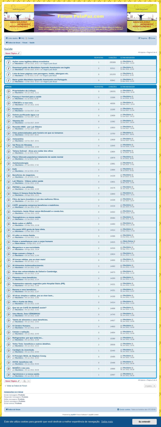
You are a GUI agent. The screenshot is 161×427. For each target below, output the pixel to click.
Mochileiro (19, 63)
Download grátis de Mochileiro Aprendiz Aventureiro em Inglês (41, 67)
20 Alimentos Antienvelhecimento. (28, 265)
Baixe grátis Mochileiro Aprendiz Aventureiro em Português (39, 80)
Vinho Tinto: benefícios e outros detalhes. (31, 344)
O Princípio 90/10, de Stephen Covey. (29, 356)
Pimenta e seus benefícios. (24, 277)
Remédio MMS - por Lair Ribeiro (27, 127)
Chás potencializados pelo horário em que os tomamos (37, 133)
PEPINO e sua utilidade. (23, 187)
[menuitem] (21, 38)
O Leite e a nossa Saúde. (23, 235)
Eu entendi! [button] (144, 422)
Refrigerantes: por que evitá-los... (27, 338)
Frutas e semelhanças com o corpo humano (32, 241)
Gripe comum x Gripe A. (23, 253)
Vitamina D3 (17, 121)
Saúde (8, 49)
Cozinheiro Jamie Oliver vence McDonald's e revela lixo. (38, 211)
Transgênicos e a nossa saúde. (26, 217)
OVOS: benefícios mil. (22, 362)
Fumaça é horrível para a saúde (26, 97)
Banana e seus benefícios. (24, 289)
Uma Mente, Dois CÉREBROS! (26, 314)
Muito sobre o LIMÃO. (22, 223)
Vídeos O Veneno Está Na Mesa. (27, 193)
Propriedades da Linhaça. (24, 91)
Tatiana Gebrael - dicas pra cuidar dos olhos (32, 151)
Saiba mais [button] (107, 421)
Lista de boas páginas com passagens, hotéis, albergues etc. (40, 73)
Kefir (14, 169)
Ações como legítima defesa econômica (30, 61)
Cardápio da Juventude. (23, 350)
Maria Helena (20, 243)
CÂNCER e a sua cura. (22, 103)
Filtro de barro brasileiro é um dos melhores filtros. (35, 199)
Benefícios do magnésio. (23, 175)
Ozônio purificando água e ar (25, 115)
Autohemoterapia (20, 163)
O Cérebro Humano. (21, 326)
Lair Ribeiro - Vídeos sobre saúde (27, 181)
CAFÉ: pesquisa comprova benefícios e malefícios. (35, 205)
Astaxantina (17, 139)
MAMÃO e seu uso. (21, 368)
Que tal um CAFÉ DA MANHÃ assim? (29, 308)
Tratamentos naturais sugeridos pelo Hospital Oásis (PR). (38, 283)
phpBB (73, 415)
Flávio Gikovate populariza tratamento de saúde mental (37, 157)
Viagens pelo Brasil (50, 63)
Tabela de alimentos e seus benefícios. (30, 320)
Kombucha (17, 109)
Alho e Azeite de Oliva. (22, 302)
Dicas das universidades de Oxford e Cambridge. (34, 271)
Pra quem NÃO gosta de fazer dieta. (28, 229)
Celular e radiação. (21, 332)
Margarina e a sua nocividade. (26, 247)
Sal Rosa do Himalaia (22, 145)
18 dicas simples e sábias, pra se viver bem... (33, 296)
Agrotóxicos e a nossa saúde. (26, 374)
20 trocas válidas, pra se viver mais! (28, 259)
